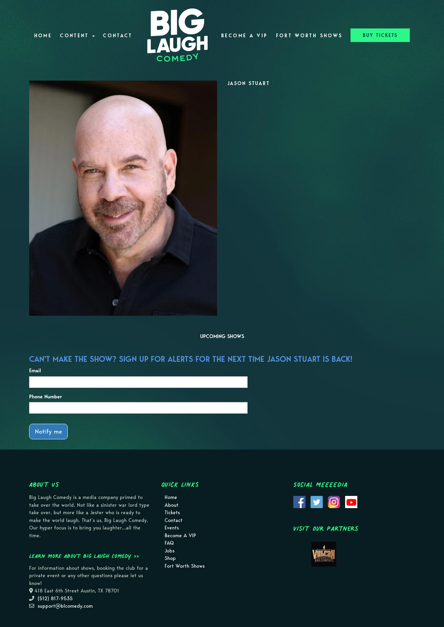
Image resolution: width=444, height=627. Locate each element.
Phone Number (45, 397)
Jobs (169, 551)
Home (43, 36)
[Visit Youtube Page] (351, 502)
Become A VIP (244, 36)
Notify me (48, 431)
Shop (170, 558)
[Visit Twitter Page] (317, 502)
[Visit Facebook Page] (299, 502)
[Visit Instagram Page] (334, 502)
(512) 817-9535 (55, 598)
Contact (117, 36)
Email (35, 371)
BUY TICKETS (380, 35)
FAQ (169, 543)
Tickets (172, 512)
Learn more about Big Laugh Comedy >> (84, 556)
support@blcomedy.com (65, 606)
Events (172, 528)
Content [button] (77, 36)
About (171, 505)
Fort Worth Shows (309, 36)
